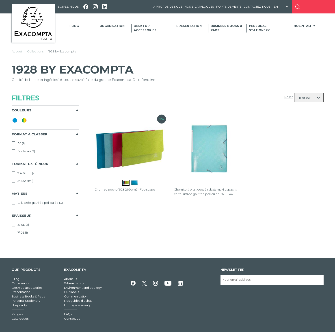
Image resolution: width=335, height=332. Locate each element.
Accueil (17, 51)
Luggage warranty (77, 305)
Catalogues (20, 318)
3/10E (20, 224)
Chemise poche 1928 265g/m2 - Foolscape (125, 189)
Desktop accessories (145, 28)
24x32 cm (23, 180)
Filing (74, 26)
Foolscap (23, 151)
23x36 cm (23, 173)
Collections (35, 51)
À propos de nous (167, 6)
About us (70, 279)
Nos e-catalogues (199, 6)
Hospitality (304, 26)
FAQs (68, 314)
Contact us (72, 318)
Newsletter (232, 269)
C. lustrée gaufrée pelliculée (37, 202)
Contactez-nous (257, 6)
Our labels (71, 292)
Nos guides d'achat (78, 300)
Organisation (112, 26)
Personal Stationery (259, 28)
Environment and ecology (83, 287)
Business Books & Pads (226, 28)
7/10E (20, 232)
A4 (18, 143)
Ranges (17, 314)
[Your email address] (271, 280)
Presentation (189, 26)
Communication (76, 296)
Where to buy (74, 283)
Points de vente (228, 6)
